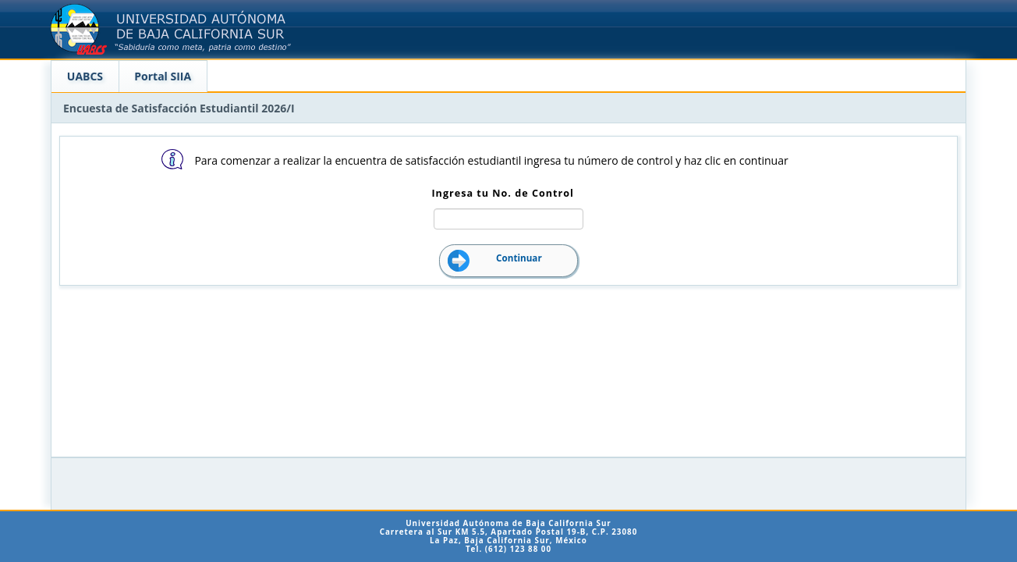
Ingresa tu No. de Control (502, 193)
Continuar (519, 258)
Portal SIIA (162, 76)
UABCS (85, 76)
